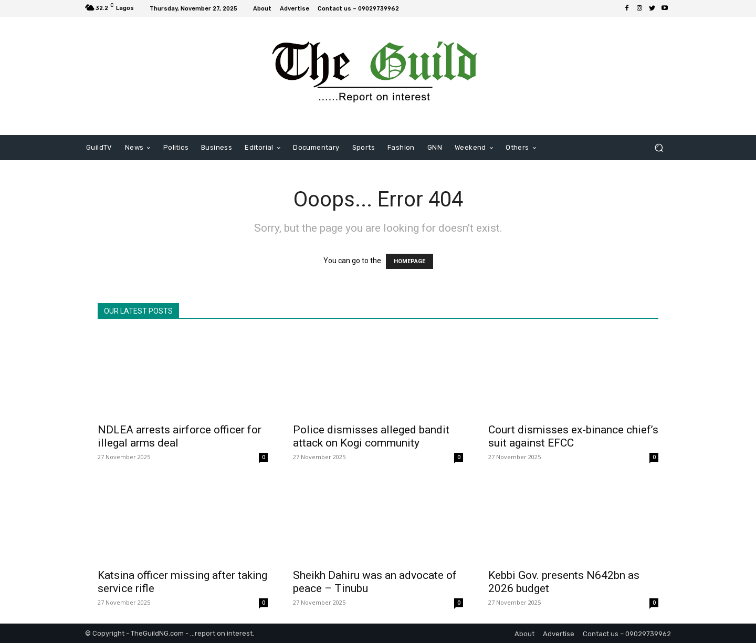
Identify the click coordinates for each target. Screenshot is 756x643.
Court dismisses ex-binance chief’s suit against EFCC (573, 436)
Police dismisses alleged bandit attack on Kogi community (371, 436)
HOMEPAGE (409, 261)
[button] (658, 148)
